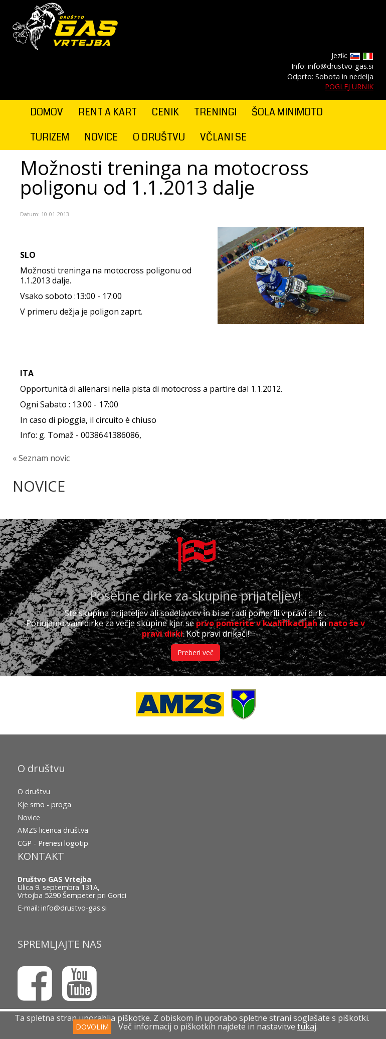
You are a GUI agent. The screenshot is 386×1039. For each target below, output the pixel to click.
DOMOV (46, 112)
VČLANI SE (223, 137)
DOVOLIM (92, 1026)
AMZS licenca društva (53, 830)
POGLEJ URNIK (349, 86)
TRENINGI (215, 112)
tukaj (306, 1026)
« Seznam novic (41, 458)
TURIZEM (49, 137)
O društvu (34, 791)
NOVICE (101, 137)
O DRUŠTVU (159, 137)
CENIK (165, 112)
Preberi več (195, 652)
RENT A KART (107, 112)
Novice (29, 817)
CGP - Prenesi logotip (53, 843)
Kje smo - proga (44, 804)
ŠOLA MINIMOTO (287, 112)
